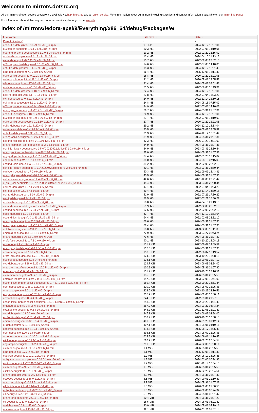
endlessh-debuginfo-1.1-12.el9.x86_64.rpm (28, 202)
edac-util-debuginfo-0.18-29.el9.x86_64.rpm (28, 114)
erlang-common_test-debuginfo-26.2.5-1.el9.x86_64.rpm (36, 144)
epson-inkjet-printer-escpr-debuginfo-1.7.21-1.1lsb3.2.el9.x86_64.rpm (43, 302)
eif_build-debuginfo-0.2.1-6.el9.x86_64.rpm (28, 386)
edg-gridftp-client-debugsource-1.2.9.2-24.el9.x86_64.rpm (37, 52)
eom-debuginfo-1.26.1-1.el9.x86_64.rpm (26, 332)
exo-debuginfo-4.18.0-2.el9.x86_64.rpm (26, 313)
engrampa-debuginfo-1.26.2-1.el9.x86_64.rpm (30, 344)
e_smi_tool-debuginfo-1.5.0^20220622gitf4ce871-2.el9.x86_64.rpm (42, 183)
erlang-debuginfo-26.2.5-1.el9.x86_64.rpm (28, 236)
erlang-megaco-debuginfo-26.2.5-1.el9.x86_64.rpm (33, 225)
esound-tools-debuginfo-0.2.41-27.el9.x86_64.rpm (32, 164)
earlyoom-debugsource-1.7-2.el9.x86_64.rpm (29, 87)
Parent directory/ (12, 41)
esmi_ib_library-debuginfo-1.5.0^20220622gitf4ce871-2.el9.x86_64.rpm (45, 167)
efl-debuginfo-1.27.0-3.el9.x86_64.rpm (25, 401)
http (69, 14)
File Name (9, 37)
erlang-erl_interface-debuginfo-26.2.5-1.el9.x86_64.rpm (35, 267)
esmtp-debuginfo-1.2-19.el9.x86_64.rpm (26, 198)
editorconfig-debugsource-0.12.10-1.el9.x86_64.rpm (33, 121)
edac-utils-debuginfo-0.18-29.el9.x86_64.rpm (29, 45)
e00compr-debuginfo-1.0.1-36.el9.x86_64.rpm (30, 48)
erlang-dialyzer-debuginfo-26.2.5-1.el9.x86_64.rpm (32, 175)
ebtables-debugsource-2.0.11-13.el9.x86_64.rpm (31, 229)
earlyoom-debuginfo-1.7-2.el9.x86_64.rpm (27, 171)
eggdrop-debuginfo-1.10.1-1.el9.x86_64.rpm (29, 355)
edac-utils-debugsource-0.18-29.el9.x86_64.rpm (31, 91)
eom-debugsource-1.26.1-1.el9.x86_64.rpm (28, 286)
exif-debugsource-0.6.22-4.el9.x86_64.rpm (28, 98)
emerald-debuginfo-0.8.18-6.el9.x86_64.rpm (29, 305)
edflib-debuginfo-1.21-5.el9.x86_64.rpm (26, 213)
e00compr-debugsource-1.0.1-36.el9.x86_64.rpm (32, 106)
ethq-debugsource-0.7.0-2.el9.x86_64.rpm (28, 71)
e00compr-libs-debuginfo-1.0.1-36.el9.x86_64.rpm (32, 117)
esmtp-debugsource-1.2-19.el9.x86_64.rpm (28, 194)
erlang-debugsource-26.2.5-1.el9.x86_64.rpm (29, 374)
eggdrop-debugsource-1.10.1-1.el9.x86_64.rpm (30, 328)
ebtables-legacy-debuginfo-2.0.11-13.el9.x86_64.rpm (34, 279)
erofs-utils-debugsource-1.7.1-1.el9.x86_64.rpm (31, 256)
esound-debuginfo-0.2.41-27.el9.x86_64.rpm (29, 60)
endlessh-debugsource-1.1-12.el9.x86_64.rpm (30, 56)
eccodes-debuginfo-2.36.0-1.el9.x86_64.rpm (29, 378)
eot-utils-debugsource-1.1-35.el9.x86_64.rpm (29, 68)
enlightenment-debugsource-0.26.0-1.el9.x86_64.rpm (34, 359)
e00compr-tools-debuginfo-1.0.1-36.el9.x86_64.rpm (33, 64)
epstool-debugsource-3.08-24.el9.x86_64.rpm (30, 259)
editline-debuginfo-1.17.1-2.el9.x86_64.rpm (28, 187)
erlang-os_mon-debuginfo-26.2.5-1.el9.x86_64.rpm (33, 110)
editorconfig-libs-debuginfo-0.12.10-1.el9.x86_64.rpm (34, 140)
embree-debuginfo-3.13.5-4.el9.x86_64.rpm (28, 409)
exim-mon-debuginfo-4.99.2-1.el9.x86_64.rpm (30, 275)
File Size (149, 37)
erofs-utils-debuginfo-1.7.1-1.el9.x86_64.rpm (29, 317)
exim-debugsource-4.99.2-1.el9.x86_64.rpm (28, 348)
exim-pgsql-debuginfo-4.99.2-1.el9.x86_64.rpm (30, 79)
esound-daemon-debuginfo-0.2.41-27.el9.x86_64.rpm (34, 206)
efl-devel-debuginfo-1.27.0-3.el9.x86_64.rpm (29, 83)
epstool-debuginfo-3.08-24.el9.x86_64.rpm (28, 298)
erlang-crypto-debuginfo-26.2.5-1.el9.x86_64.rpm (32, 248)
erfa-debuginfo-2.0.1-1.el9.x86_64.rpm (25, 271)
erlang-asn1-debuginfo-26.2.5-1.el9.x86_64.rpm (31, 137)
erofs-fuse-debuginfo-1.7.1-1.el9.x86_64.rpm (29, 240)
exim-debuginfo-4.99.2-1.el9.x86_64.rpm (27, 367)
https (76, 14)
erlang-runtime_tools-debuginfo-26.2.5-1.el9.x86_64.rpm (36, 152)
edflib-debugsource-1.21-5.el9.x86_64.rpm (28, 125)
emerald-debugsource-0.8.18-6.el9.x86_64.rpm (30, 233)
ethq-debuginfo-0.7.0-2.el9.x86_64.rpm (26, 351)
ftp (81, 14)
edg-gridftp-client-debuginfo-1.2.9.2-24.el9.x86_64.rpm (35, 156)
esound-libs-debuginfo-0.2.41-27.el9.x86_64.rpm (31, 217)
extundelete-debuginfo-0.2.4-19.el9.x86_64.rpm (31, 309)
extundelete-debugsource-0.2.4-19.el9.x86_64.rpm (32, 179)
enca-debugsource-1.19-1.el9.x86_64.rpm (27, 252)
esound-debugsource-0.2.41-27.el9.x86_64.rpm (31, 210)
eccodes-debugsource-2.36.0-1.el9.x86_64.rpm (31, 336)
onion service (100, 14)
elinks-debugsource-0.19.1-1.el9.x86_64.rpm (29, 340)
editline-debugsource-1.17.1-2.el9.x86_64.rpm (30, 94)
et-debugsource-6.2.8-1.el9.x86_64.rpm (26, 325)
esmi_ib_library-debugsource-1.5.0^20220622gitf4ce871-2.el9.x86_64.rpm (46, 148)
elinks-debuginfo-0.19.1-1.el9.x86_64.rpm (27, 371)
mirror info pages (233, 14)
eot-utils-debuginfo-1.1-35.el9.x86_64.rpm (27, 133)
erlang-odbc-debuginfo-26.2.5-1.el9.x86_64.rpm (31, 221)
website (90, 20)
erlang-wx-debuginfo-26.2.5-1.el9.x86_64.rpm (30, 382)
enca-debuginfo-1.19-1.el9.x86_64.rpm (26, 244)
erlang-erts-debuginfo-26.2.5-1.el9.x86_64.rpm (30, 397)
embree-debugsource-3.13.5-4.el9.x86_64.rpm (30, 321)
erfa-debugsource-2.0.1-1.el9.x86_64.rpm (27, 290)
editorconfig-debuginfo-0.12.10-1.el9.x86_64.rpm (31, 75)
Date (198, 37)
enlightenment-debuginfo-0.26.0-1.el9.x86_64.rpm (32, 390)
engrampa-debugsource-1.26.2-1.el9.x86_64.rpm (32, 294)
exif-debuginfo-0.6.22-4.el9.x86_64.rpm (26, 190)
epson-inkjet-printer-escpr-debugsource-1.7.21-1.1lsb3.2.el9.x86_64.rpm (45, 282)
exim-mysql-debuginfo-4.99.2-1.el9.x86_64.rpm (30, 129)
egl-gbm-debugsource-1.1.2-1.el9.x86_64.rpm (30, 102)
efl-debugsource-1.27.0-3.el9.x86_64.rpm (27, 394)
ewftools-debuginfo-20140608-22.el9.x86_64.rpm (32, 363)
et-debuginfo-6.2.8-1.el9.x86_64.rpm (24, 405)
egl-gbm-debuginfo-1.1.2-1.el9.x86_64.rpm (28, 160)
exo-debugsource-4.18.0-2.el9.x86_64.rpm (28, 263)
